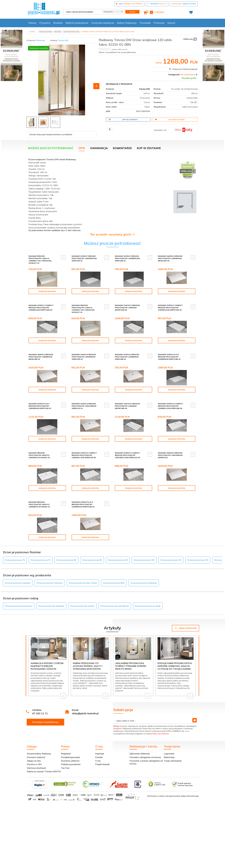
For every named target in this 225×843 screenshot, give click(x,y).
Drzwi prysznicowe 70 (15, 560)
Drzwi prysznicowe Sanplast (17, 583)
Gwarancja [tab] (99, 148)
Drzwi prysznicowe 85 (92, 560)
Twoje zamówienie (173, 761)
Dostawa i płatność (170, 119)
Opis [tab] (81, 148)
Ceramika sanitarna (102, 22)
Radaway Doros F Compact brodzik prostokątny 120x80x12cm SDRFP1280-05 (41, 307)
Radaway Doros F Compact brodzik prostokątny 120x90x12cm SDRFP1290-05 (170, 307)
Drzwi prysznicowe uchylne (82, 606)
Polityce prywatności (160, 734)
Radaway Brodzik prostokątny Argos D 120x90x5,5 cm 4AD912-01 (39, 455)
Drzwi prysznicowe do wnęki (148, 606)
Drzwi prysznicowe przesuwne (18, 606)
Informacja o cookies (156, 796)
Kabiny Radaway (127, 22)
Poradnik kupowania (70, 757)
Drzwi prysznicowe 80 (66, 560)
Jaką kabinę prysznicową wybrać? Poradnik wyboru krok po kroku (130, 666)
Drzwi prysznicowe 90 (118, 560)
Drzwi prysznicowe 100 (144, 560)
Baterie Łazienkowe (77, 22)
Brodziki (58, 22)
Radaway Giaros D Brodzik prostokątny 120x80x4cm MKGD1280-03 (41, 356)
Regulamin (117, 728)
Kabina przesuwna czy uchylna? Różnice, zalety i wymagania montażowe (87, 666)
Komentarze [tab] (122, 148)
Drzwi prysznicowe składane (51, 606)
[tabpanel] (112, 196)
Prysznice (44, 22)
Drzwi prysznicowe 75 (40, 560)
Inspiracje (99, 753)
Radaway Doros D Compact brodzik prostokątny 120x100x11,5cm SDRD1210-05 (127, 455)
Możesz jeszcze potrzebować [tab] (50, 148)
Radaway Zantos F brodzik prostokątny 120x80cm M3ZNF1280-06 (127, 406)
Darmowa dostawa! (36, 768)
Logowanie (169, 753)
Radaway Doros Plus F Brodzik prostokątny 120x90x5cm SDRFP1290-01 (40, 406)
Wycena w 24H (34, 764)
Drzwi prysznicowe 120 (197, 560)
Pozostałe (145, 22)
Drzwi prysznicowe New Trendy (83, 583)
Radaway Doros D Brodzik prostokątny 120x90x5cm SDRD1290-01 (84, 356)
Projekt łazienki (102, 764)
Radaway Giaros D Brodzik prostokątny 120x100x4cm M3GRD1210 (170, 455)
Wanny (32, 22)
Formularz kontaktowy (45, 722)
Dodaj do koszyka (47, 291)
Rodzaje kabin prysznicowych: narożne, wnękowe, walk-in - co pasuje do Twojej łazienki (175, 666)
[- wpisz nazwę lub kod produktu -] (82, 11)
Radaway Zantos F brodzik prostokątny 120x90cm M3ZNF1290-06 (127, 307)
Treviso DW (63, 40)
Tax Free (65, 768)
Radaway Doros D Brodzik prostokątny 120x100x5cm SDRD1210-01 (84, 406)
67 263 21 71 (40, 713)
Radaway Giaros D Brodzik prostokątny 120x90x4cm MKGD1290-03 (170, 258)
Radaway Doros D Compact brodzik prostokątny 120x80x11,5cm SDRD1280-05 (170, 406)
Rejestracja (169, 757)
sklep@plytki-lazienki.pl (85, 713)
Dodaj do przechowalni (183, 69)
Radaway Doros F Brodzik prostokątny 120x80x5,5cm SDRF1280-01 (127, 258)
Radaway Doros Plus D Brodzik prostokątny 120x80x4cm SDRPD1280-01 (83, 504)
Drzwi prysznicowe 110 (171, 560)
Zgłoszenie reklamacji (140, 753)
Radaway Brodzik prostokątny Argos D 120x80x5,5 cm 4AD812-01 (39, 504)
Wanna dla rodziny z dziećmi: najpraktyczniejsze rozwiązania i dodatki (47, 666)
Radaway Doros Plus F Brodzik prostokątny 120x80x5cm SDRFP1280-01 (169, 356)
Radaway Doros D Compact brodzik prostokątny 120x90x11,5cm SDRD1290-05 (84, 455)
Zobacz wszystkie (185, 628)
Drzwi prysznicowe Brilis (114, 583)
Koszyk (171, 22)
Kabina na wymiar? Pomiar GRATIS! (44, 771)
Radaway (40, 40)
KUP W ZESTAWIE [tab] (149, 148)
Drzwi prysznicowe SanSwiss (50, 583)
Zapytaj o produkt (123, 119)
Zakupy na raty (34, 761)
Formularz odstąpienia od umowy (145, 757)
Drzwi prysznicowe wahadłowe (115, 606)
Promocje (159, 22)
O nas (98, 761)
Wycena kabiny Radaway (39, 753)
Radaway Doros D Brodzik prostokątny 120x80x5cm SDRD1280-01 (127, 356)
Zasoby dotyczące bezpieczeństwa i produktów (50, 134)
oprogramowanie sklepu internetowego (182, 796)
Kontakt (99, 757)
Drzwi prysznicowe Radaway (144, 583)
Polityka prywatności (70, 764)
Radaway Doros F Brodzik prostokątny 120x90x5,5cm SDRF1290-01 (84, 258)
